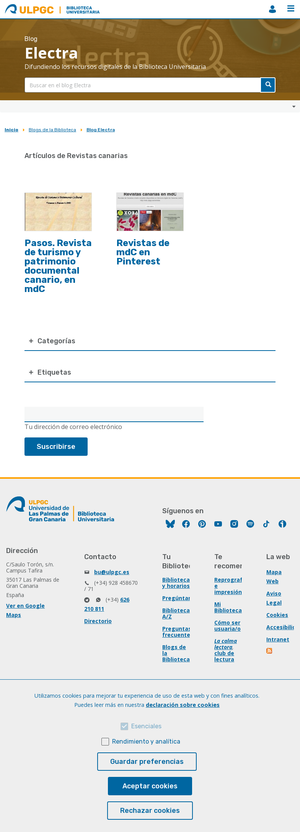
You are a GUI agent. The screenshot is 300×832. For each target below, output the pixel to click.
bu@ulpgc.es (111, 572)
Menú (290, 8)
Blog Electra (100, 129)
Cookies (277, 614)
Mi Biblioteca (228, 607)
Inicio (11, 129)
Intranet (277, 639)
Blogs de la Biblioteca (52, 129)
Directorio (98, 621)
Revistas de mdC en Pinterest (143, 252)
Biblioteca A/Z (176, 613)
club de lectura (224, 656)
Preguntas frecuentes (177, 631)
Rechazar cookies (150, 810)
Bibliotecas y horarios (177, 582)
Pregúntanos (180, 598)
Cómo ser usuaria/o (227, 625)
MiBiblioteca (272, 9)
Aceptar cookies (150, 786)
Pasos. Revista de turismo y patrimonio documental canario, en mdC (58, 266)
